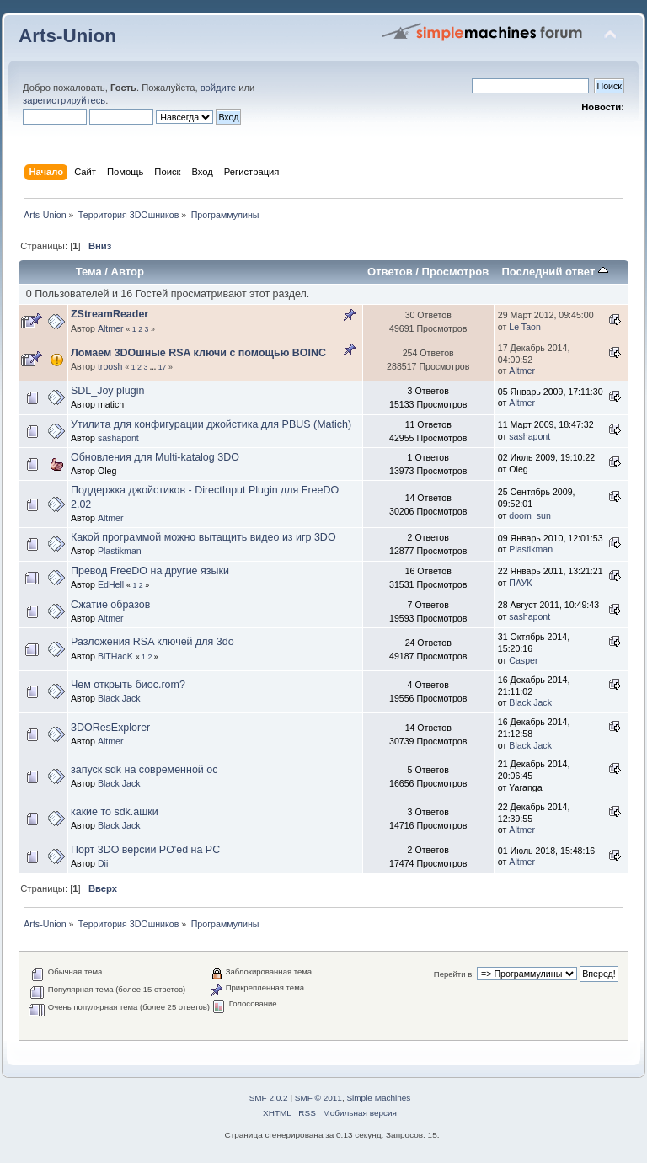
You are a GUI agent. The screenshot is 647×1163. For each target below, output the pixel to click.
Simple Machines (378, 1097)
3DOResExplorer (110, 728)
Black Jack (119, 698)
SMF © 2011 (318, 1097)
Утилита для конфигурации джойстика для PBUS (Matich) (211, 424)
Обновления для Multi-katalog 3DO (155, 457)
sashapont (118, 438)
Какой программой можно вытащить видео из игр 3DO (203, 537)
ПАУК (520, 583)
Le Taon (525, 327)
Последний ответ (554, 271)
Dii (103, 863)
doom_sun (529, 515)
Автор (127, 271)
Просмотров (455, 271)
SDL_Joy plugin (107, 391)
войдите (218, 88)
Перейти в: (454, 974)
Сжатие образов (110, 605)
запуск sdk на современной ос (144, 770)
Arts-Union (67, 35)
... (154, 367)
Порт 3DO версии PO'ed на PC (145, 850)
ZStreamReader (109, 314)
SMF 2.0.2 (268, 1097)
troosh (110, 366)
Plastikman (120, 551)
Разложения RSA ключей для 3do (152, 642)
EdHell (111, 584)
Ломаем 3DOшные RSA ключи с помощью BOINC (198, 353)
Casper (523, 660)
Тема (89, 271)
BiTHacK (115, 656)
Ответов (390, 271)
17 (162, 367)
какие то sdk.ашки (114, 812)
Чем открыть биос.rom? (128, 685)
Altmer (111, 328)
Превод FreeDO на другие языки (150, 571)
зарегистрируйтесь (64, 100)
